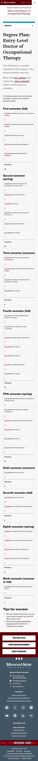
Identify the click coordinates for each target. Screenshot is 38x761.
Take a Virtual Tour (18, 686)
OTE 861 (6, 531)
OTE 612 (6, 124)
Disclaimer (19, 751)
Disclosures (27, 751)
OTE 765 (7, 280)
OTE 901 (6, 549)
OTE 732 (7, 153)
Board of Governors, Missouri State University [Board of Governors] (21, 756)
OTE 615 (6, 258)
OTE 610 (6, 113)
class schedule (21, 81)
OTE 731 (6, 144)
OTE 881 (6, 540)
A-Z (29, 2)
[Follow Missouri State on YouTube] (6, 715)
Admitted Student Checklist (19, 733)
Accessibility (11, 751)
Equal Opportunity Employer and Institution (19, 753)
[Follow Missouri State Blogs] (23, 715)
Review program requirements (19, 645)
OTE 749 (7, 410)
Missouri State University (19, 695)
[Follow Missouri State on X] (15, 707)
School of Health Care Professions (19, 7)
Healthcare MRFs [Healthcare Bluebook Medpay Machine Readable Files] (26, 758)
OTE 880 (7, 506)
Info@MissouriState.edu (19, 681)
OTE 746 (7, 399)
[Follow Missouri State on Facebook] (6, 707)
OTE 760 (7, 347)
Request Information (19, 651)
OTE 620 (7, 184)
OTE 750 (7, 421)
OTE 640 (7, 195)
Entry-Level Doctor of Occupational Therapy (19, 12)
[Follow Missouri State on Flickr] (31, 715)
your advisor (20, 77)
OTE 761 (6, 224)
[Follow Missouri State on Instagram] (23, 707)
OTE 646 (7, 204)
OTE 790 (7, 497)
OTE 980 (7, 587)
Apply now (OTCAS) (19, 638)
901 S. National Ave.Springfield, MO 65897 (19, 677)
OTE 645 (7, 135)
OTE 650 (7, 213)
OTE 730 (7, 327)
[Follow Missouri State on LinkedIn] (15, 715)
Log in (23, 2)
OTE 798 (7, 233)
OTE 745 (7, 338)
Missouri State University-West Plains (19, 698)
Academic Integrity (19, 730)
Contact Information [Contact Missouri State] (14, 758)
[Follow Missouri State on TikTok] (31, 707)
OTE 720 (7, 269)
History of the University (19, 736)
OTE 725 (7, 316)
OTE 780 (7, 473)
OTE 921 (6, 558)
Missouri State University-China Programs (19, 701)
